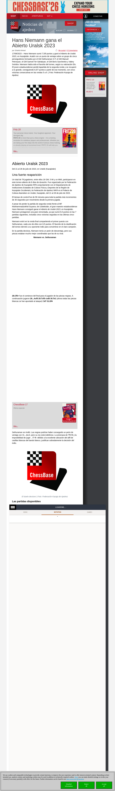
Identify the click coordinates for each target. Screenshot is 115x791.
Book (25, 512)
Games (89, 512)
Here (76, 777)
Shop (13, 16)
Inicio (25, 16)
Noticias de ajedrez (32, 27)
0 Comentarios (72, 50)
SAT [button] (49, 16)
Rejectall (86, 785)
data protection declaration (75, 779)
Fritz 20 (17, 129)
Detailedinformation (69, 785)
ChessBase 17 (20, 404)
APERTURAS (37, 16)
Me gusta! (62, 50)
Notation (57, 512)
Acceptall (104, 785)
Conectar (97, 16)
